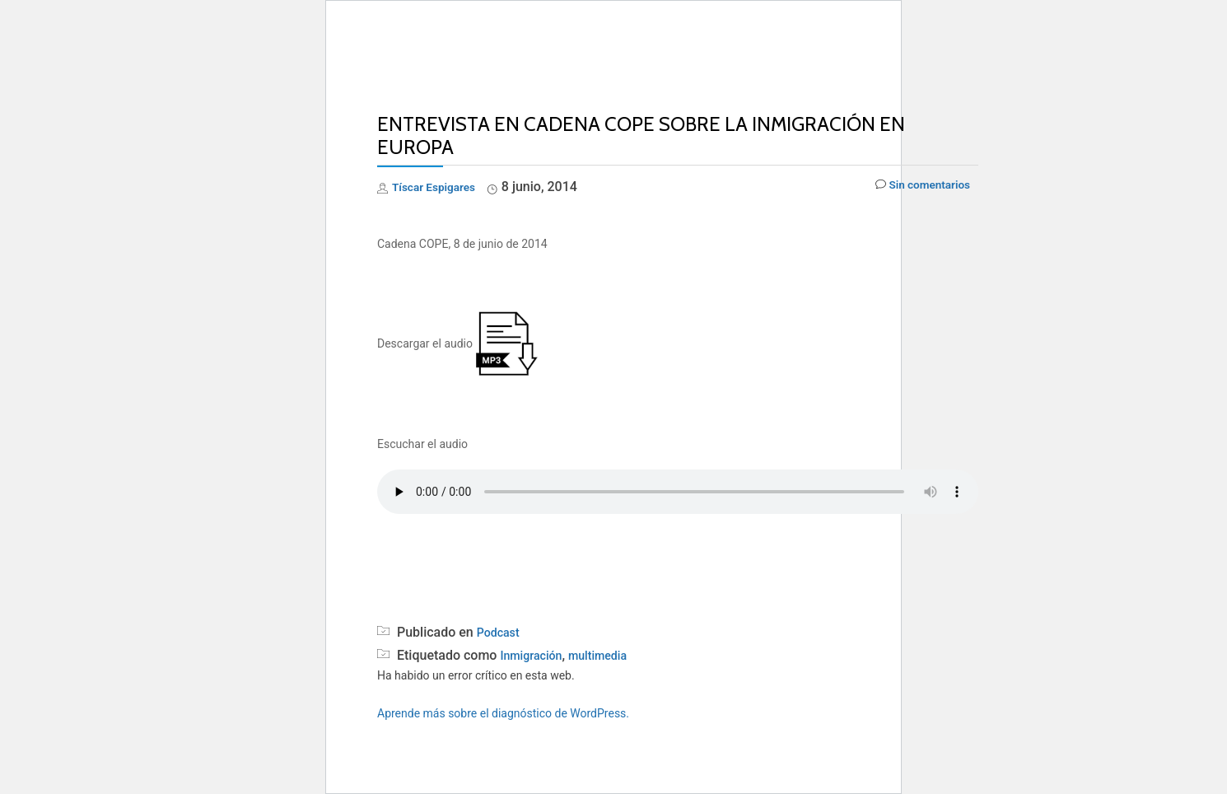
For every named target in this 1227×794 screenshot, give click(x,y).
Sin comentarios (914, 187)
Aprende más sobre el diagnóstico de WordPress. (503, 713)
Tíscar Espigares (441, 186)
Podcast (501, 632)
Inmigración (535, 655)
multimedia (609, 655)
